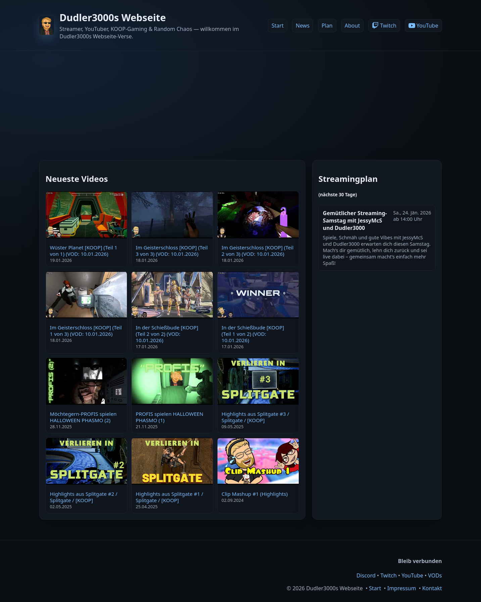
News (302, 25)
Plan (327, 25)
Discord (366, 575)
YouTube (412, 575)
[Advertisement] (240, 101)
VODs (435, 575)
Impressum (401, 588)
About (352, 25)
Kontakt (432, 588)
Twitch (388, 575)
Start (278, 25)
